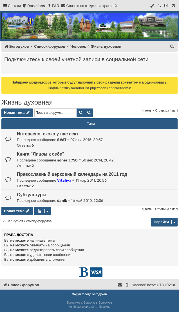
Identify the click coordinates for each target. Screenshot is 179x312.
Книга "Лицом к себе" (40, 154)
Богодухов (90, 302)
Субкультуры (31, 194)
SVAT (61, 140)
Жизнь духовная (27, 102)
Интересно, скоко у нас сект (48, 133)
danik (62, 200)
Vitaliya (64, 180)
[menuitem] (33, 6)
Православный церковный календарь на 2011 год (72, 174)
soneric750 (67, 160)
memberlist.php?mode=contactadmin (101, 88)
